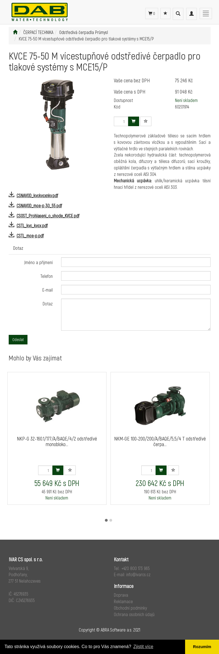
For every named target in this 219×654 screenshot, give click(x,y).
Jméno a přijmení (38, 262)
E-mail (47, 289)
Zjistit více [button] (143, 646)
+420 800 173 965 (135, 568)
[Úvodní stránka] (15, 32)
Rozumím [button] (202, 646)
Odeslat (18, 339)
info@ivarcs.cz (138, 574)
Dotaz (18, 248)
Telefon (46, 276)
